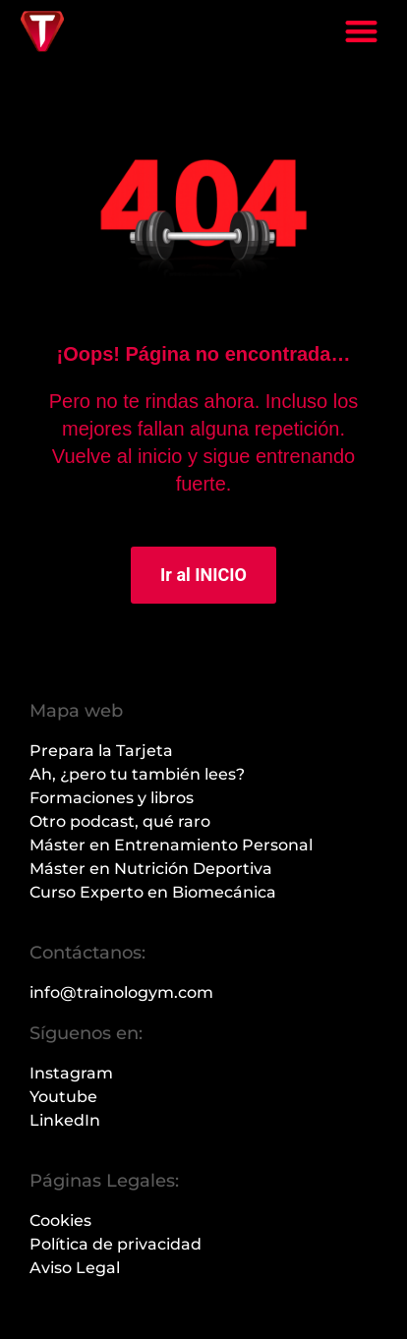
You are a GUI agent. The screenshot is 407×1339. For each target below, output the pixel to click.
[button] (361, 31)
